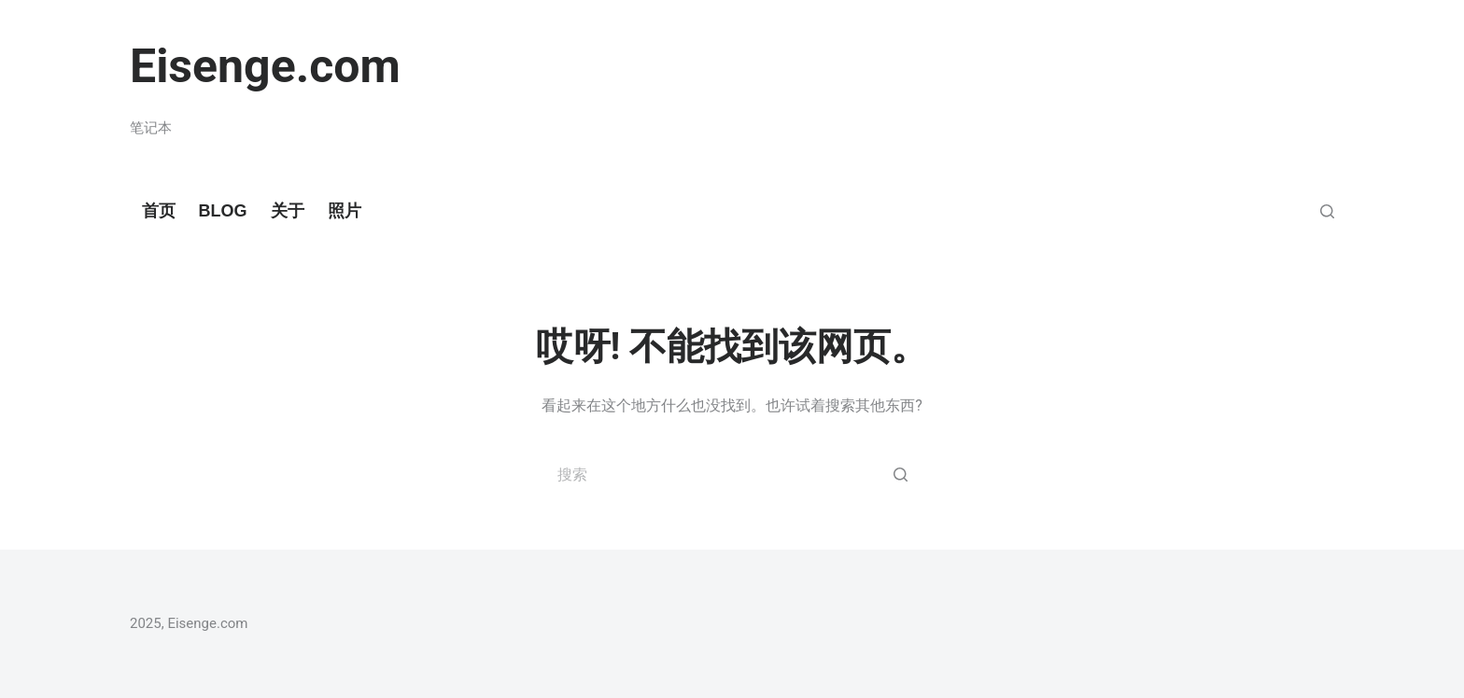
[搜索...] (732, 474)
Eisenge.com (265, 66)
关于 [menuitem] (287, 211)
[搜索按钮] (900, 474)
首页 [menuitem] (159, 211)
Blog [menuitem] (223, 211)
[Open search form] (1327, 211)
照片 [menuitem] (344, 211)
